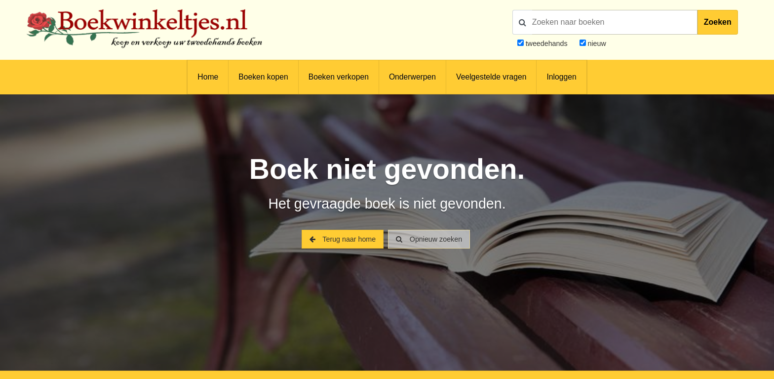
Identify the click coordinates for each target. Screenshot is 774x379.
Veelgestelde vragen (491, 77)
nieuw (596, 43)
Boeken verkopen (339, 77)
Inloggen (561, 77)
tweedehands (547, 43)
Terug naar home (343, 239)
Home (207, 77)
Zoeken (718, 22)
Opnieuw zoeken (429, 239)
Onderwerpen (412, 77)
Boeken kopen (263, 77)
